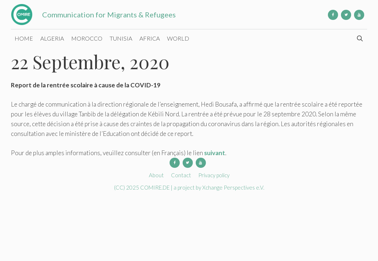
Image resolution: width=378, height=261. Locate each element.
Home (24, 38)
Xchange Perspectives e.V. (233, 187)
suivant (214, 153)
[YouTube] (359, 15)
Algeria (52, 38)
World (178, 38)
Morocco (86, 38)
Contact (181, 175)
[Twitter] (346, 15)
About (156, 175)
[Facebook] (333, 15)
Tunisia (121, 38)
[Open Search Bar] (359, 38)
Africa (149, 38)
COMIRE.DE (155, 187)
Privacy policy (213, 175)
